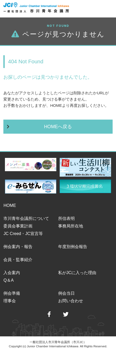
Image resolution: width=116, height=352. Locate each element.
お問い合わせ (70, 300)
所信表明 (66, 218)
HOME (9, 205)
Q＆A (8, 280)
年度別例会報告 (72, 246)
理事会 (9, 300)
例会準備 (11, 293)
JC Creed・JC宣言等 (23, 233)
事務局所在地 (70, 226)
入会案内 (11, 272)
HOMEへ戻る (58, 126)
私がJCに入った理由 (77, 272)
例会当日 (66, 293)
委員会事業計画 (17, 226)
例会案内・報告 (17, 246)
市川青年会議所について (26, 218)
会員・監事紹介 (17, 259)
